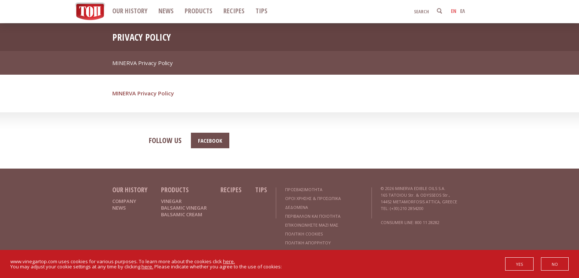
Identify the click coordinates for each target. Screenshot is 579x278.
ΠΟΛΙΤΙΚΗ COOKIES (304, 234)
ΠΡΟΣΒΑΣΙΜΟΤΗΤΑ (303, 189)
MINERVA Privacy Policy (143, 93)
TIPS (261, 10)
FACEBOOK (210, 140)
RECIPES (233, 10)
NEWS (166, 10)
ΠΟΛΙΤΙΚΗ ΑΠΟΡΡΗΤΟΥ (308, 242)
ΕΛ (462, 10)
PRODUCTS (198, 10)
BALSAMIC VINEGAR (184, 207)
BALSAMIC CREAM (181, 214)
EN (453, 10)
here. (229, 261)
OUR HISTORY (129, 10)
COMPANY (124, 201)
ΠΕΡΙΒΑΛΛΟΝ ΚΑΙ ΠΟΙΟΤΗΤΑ (312, 216)
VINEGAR (171, 201)
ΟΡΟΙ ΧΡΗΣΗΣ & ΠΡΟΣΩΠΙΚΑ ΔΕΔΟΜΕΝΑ (313, 203)
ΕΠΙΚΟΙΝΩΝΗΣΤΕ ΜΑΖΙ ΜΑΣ (311, 225)
